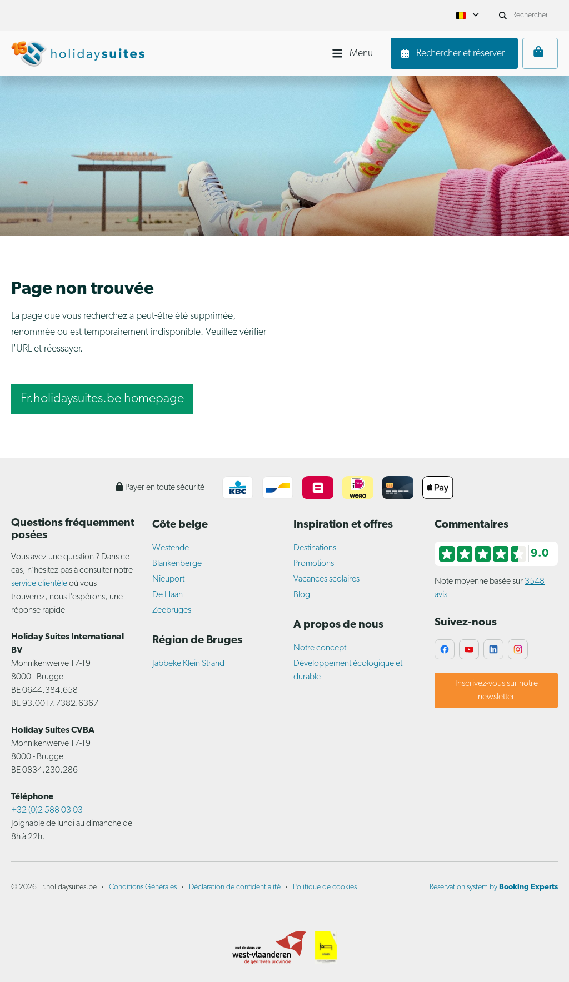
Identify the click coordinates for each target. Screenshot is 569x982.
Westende (170, 548)
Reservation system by (494, 887)
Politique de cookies (325, 887)
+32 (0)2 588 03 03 (47, 810)
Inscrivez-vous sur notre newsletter (496, 690)
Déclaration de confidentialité (235, 887)
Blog (301, 594)
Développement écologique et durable (347, 670)
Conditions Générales (143, 887)
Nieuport (168, 579)
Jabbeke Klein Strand (188, 663)
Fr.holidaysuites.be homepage (102, 398)
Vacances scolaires (326, 579)
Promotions (313, 563)
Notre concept (319, 648)
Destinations (314, 548)
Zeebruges (171, 610)
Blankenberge (177, 563)
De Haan (167, 594)
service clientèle (39, 583)
